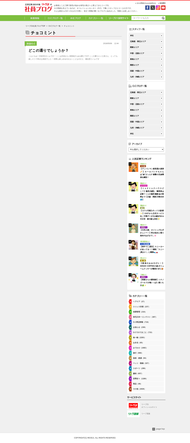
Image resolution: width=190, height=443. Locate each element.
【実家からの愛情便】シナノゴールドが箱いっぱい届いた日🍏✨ (152, 282)
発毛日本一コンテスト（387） (145, 317)
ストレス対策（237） (141, 307)
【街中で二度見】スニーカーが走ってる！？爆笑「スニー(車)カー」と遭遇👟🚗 (152, 249)
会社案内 (162, 3)
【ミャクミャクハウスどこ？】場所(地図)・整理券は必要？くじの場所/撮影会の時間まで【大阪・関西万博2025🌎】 (152, 194)
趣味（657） (138, 373)
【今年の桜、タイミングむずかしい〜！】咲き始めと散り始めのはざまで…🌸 (152, 233)
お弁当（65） (138, 343)
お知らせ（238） (140, 327)
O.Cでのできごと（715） (143, 332)
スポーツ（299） (140, 368)
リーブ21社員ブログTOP (35, 26)
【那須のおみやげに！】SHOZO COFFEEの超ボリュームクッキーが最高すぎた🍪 (152, 266)
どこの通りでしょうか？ (48, 50)
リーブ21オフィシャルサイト (146, 3)
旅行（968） (138, 353)
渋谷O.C (30, 43)
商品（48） (137, 384)
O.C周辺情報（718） (141, 322)
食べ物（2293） (139, 338)
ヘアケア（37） (139, 302)
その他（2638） (139, 389)
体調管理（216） (140, 312)
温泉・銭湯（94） (140, 358)
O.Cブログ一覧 (54, 26)
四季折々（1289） (140, 379)
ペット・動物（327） (141, 363)
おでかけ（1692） (140, 348)
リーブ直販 (145, 414)
